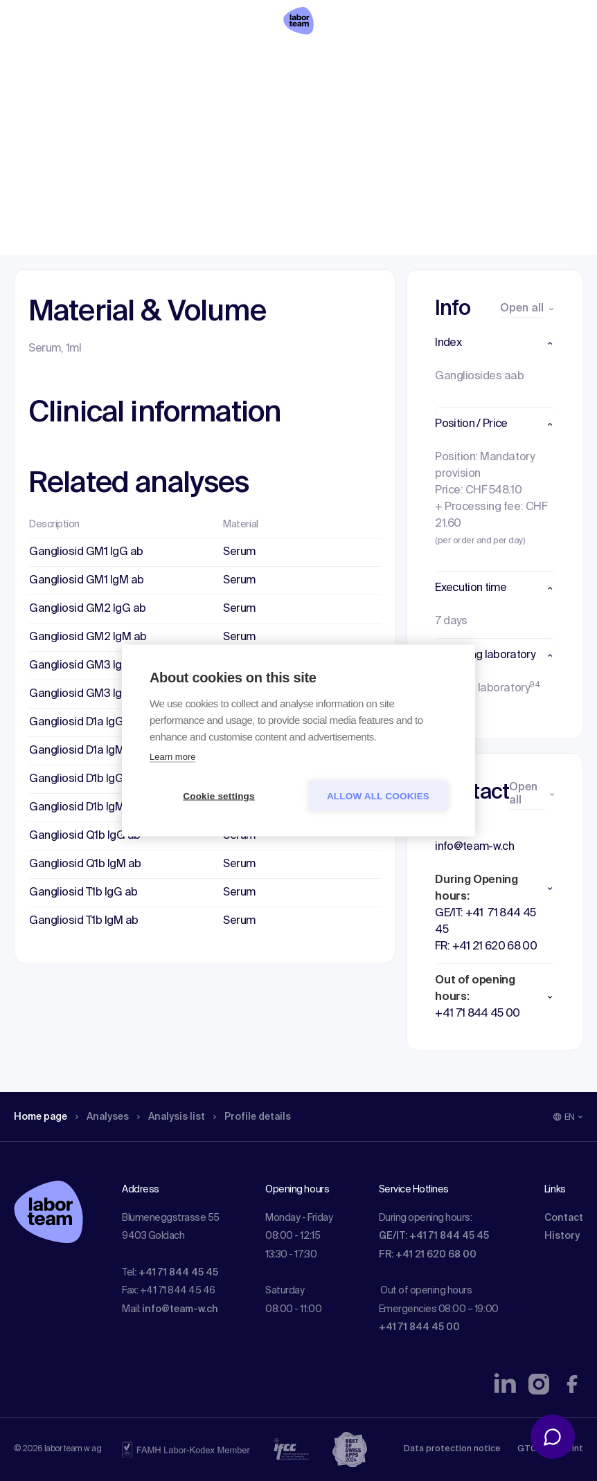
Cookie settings (219, 796)
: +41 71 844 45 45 (176, 1273)
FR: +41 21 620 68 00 (427, 1255)
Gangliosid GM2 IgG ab (87, 609)
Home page (44, 100)
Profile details (276, 100)
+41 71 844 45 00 (419, 1327)
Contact (563, 1218)
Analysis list (187, 100)
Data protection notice (452, 1449)
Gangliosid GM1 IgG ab (86, 552)
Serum (239, 552)
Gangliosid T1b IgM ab (84, 921)
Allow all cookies (378, 796)
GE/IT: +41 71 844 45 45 (434, 1236)
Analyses (112, 100)
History (562, 1236)
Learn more (172, 757)
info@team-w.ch (180, 1309)
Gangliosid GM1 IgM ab (86, 580)
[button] (495, 343)
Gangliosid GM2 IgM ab (88, 637)
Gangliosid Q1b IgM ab (85, 864)
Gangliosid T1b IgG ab (83, 892)
